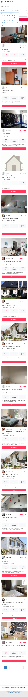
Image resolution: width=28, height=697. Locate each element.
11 (4, 20)
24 (2, 24)
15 (14, 20)
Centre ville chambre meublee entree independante (14, 47)
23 (17, 22)
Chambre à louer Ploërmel (8, 90)
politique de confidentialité (15, 692)
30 (17, 24)
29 (14, 24)
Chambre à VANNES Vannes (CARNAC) (11, 261)
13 (9, 20)
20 (9, 22)
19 (7, 22)
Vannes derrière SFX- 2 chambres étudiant (12, 389)
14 (12, 20)
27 (9, 24)
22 (14, 22)
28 (12, 24)
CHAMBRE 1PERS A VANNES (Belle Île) (11, 346)
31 (2, 25)
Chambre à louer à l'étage (8, 175)
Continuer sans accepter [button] (9, 694)
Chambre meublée (6, 133)
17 (2, 22)
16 (17, 20)
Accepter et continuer (20, 694)
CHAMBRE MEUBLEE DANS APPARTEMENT (12, 431)
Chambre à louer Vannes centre (9, 517)
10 (2, 20)
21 (12, 22)
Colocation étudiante (6, 559)
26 (7, 24)
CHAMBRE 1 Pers (6, 303)
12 (7, 20)
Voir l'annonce (14, 63)
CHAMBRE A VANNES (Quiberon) (10, 474)
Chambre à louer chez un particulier (10, 218)
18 (4, 22)
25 (4, 24)
